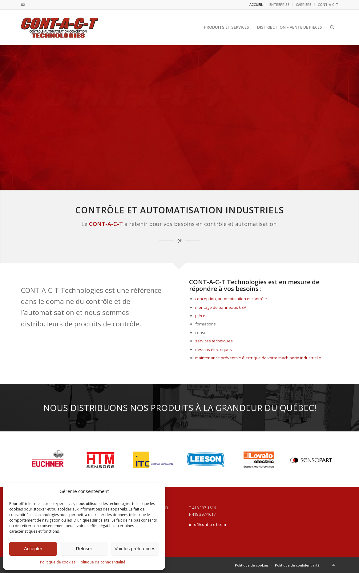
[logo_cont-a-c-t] (59, 27)
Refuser (84, 548)
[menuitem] (256, 4)
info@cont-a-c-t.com (207, 524)
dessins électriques (213, 349)
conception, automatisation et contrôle (231, 298)
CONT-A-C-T (328, 4)
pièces (201, 315)
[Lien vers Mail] (22, 4)
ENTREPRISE (279, 4)
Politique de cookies (57, 562)
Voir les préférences (135, 548)
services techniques (214, 341)
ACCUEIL (256, 4)
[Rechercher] (332, 27)
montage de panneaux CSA (220, 307)
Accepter (33, 548)
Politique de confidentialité (102, 562)
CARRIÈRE (303, 4)
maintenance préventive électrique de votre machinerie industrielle (258, 358)
